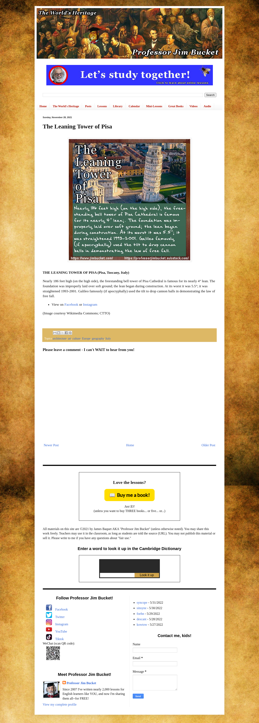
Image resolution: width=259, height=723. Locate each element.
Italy (108, 338)
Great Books (176, 106)
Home (43, 106)
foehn (140, 613)
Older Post (208, 445)
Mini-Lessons (154, 106)
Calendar (134, 106)
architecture (60, 338)
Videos (194, 106)
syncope (142, 602)
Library (117, 106)
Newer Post (51, 445)
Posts (88, 106)
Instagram (90, 304)
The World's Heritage (66, 106)
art (69, 338)
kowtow (142, 624)
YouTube (61, 631)
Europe (86, 338)
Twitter (60, 617)
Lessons (102, 106)
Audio (207, 106)
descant (141, 619)
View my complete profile (59, 704)
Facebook (71, 304)
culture (76, 338)
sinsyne (141, 608)
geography (98, 338)
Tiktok (59, 639)
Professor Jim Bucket (81, 683)
